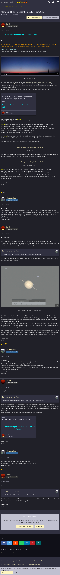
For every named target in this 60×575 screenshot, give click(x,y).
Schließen (17, 572)
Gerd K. (5, 14)
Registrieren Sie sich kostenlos (45, 520)
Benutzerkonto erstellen (25, 526)
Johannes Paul (11, 553)
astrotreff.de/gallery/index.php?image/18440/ (30, 162)
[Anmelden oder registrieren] (53, 2)
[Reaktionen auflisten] (3, 192)
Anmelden (39, 526)
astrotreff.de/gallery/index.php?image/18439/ (30, 147)
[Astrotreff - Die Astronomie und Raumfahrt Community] (14, 2)
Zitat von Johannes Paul (10, 251)
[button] (57, 2)
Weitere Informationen (7, 572)
